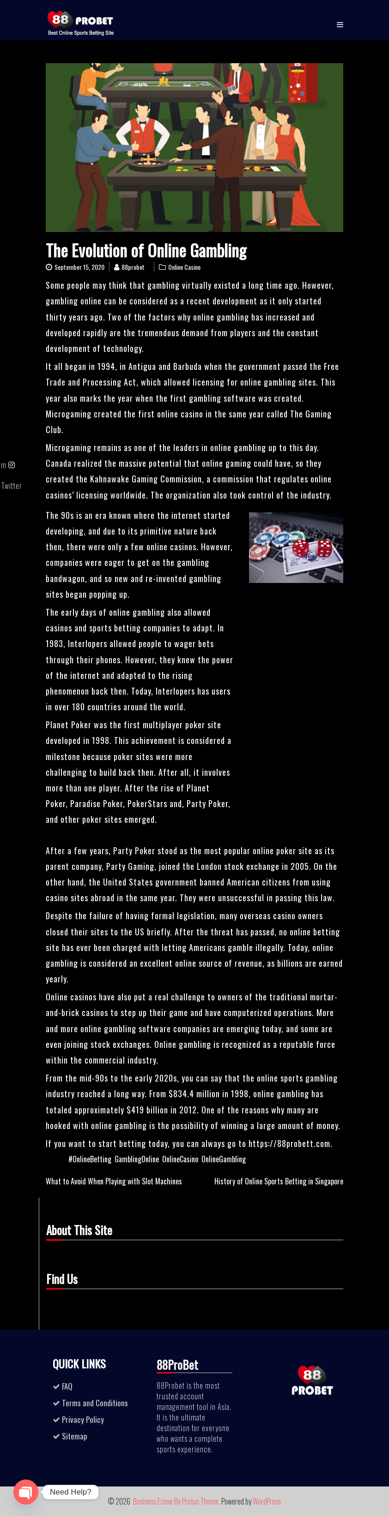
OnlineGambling (223, 1159)
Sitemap (74, 1436)
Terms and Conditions (95, 1403)
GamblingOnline (137, 1159)
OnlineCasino (180, 1159)
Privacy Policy (83, 1419)
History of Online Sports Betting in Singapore (278, 1181)
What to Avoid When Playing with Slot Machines (114, 1181)
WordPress (267, 1501)
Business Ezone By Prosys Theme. (177, 1501)
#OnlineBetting (89, 1159)
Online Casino (184, 267)
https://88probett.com (289, 1143)
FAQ (67, 1386)
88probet (133, 267)
